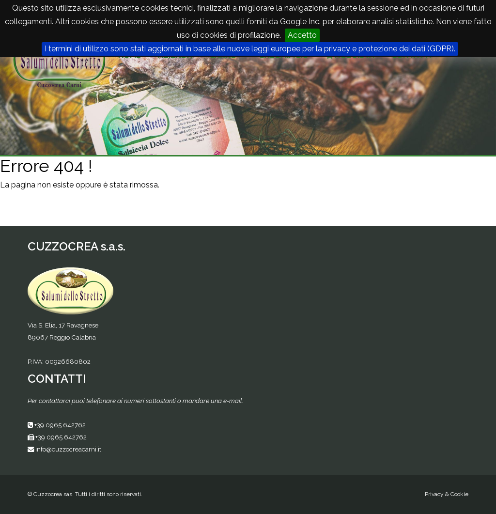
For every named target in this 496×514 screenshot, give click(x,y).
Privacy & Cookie (446, 494)
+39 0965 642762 (60, 425)
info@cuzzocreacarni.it (68, 449)
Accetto (302, 35)
